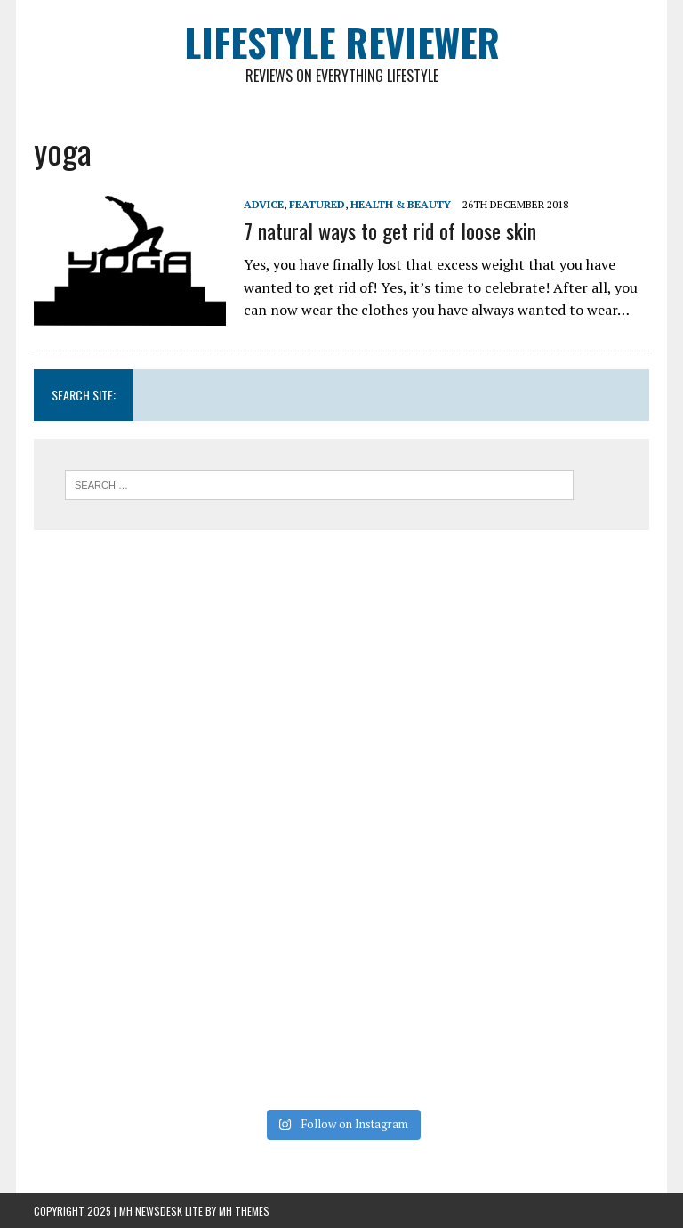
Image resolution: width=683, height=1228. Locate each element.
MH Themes (244, 1210)
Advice (264, 204)
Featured (317, 204)
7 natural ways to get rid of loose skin (390, 230)
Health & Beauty (400, 204)
